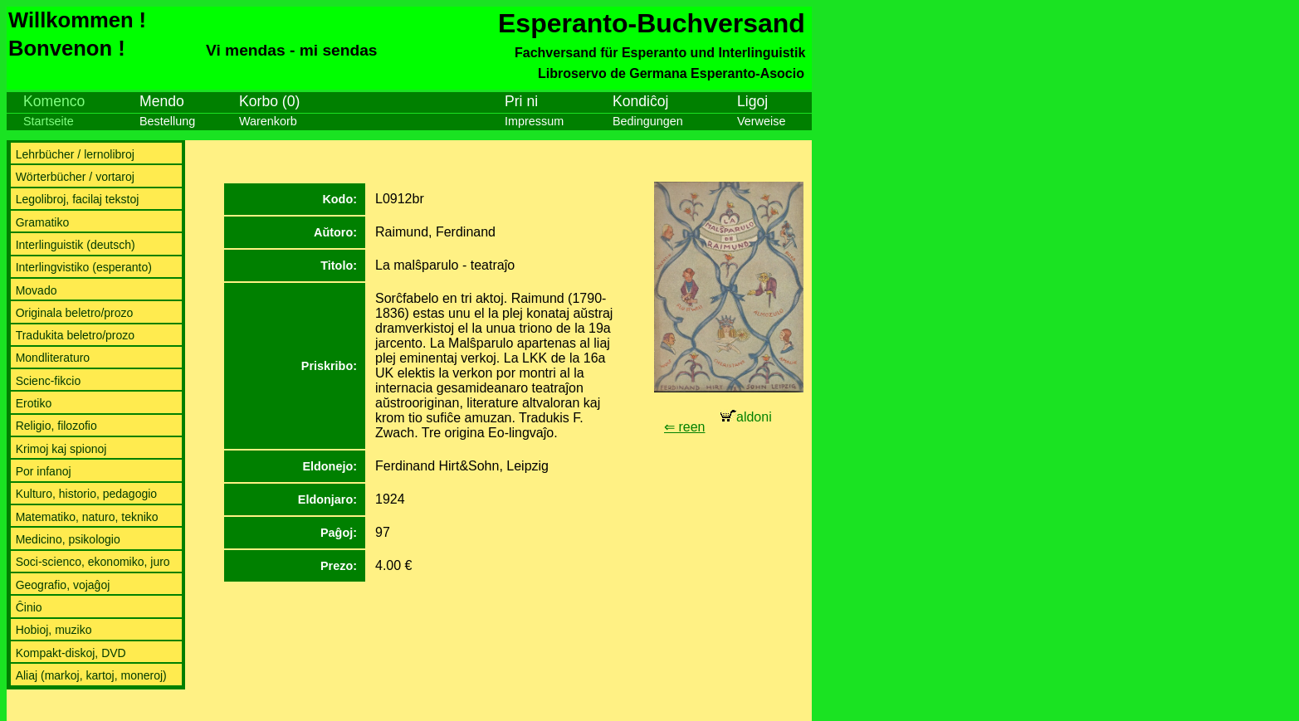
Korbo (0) (269, 101)
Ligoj (752, 101)
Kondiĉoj (641, 101)
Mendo (161, 101)
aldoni (746, 417)
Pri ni (521, 101)
